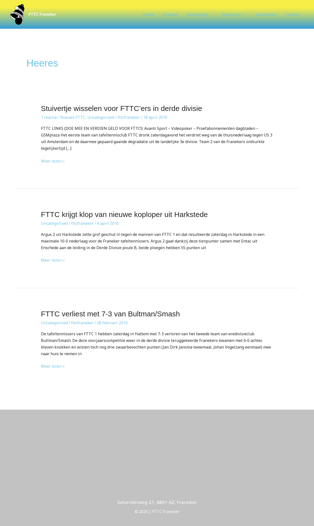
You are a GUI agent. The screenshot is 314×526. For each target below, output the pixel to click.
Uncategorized (100, 117)
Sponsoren (235, 14)
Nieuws (177, 14)
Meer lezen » (53, 161)
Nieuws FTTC (72, 117)
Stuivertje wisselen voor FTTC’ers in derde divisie (121, 108)
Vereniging (202, 14)
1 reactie (49, 117)
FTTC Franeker (42, 14)
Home (156, 14)
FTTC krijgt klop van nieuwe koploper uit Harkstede (124, 214)
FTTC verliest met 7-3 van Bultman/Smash (110, 314)
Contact (293, 14)
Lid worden (268, 14)
